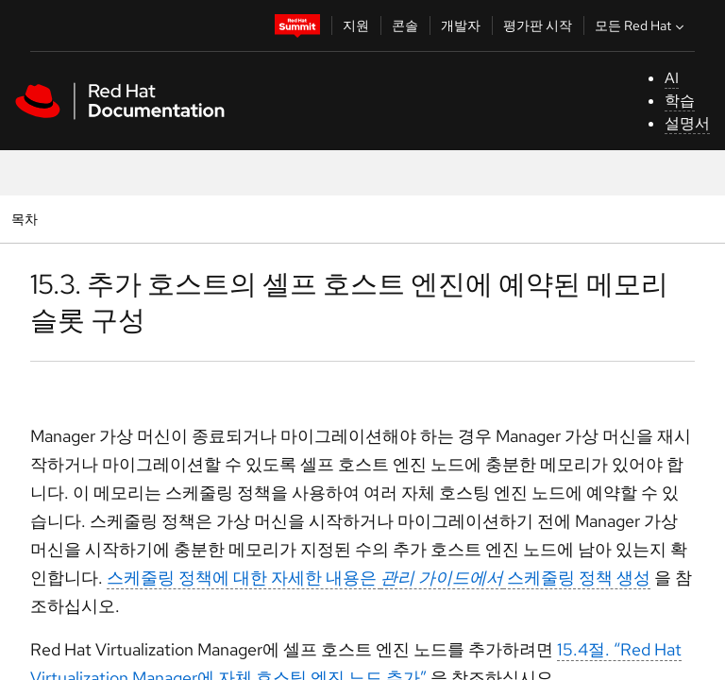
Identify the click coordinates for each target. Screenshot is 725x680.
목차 (26, 219)
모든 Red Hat (641, 25)
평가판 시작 (537, 25)
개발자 (461, 25)
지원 (356, 25)
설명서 (687, 123)
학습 (680, 100)
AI (672, 78)
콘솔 (405, 25)
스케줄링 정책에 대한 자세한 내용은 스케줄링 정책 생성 (378, 577)
